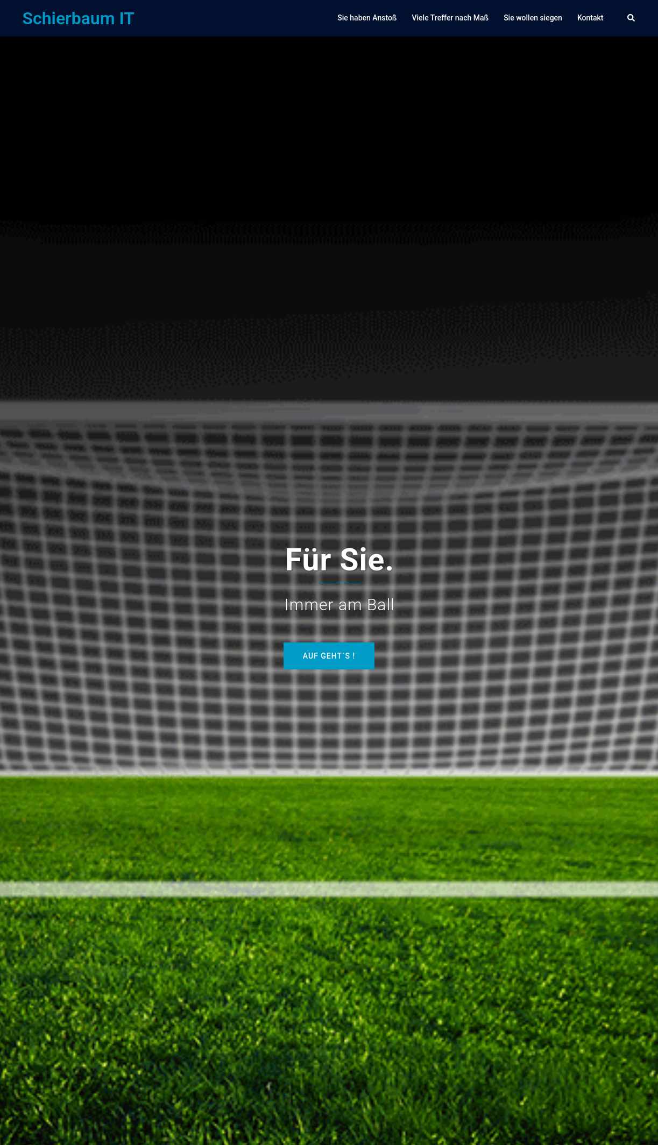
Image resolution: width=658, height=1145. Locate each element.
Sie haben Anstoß (367, 17)
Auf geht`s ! (329, 656)
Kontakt (590, 17)
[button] (631, 18)
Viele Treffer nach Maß (450, 17)
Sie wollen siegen (533, 17)
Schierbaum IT (79, 18)
